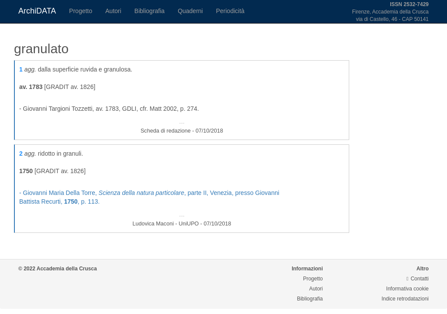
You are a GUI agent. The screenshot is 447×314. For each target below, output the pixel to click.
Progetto (80, 10)
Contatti (417, 279)
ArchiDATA (37, 11)
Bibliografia (149, 10)
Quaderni (190, 10)
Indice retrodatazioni (405, 299)
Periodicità (230, 10)
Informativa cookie (407, 289)
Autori (113, 10)
